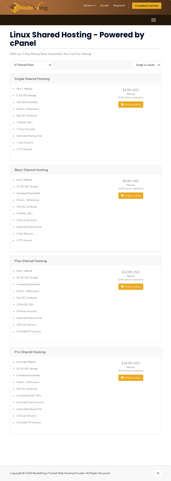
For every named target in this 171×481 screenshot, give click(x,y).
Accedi (104, 5)
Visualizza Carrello (147, 5)
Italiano (89, 5)
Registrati (119, 5)
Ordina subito (131, 104)
